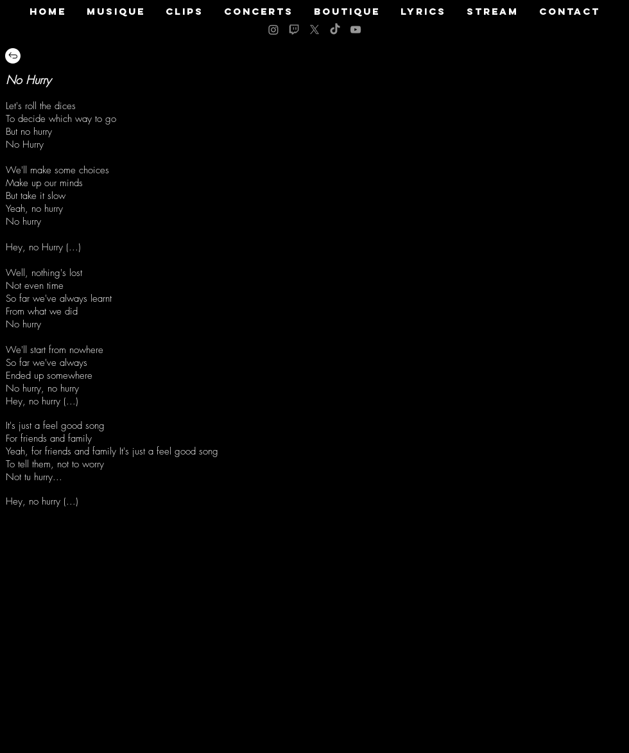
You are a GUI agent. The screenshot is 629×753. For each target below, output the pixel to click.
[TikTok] (335, 29)
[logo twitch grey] (294, 29)
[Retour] (13, 56)
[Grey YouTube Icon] (355, 29)
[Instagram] (273, 29)
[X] (314, 29)
